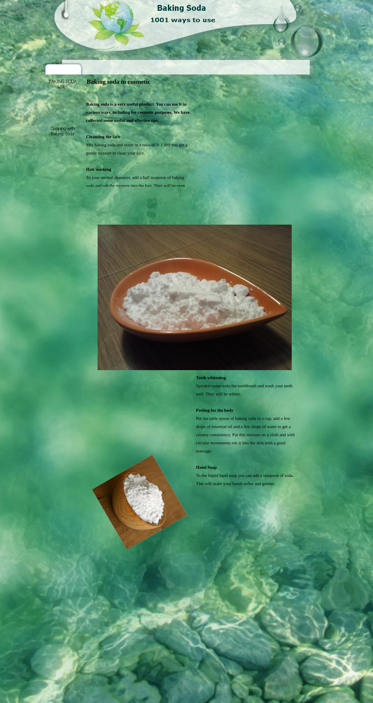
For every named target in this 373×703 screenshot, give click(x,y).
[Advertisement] (192, 92)
